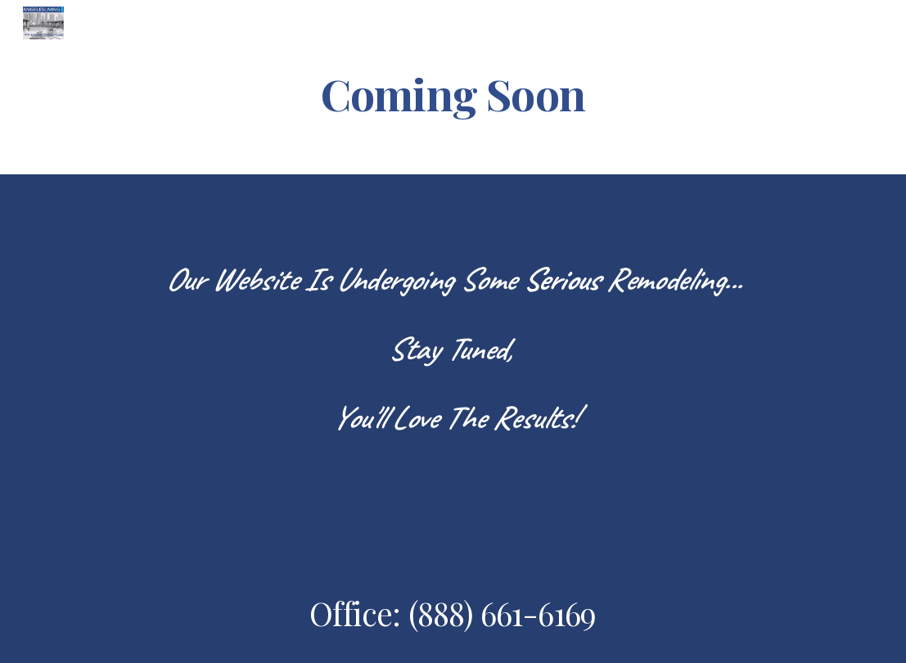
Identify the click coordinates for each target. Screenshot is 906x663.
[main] (453, 93)
